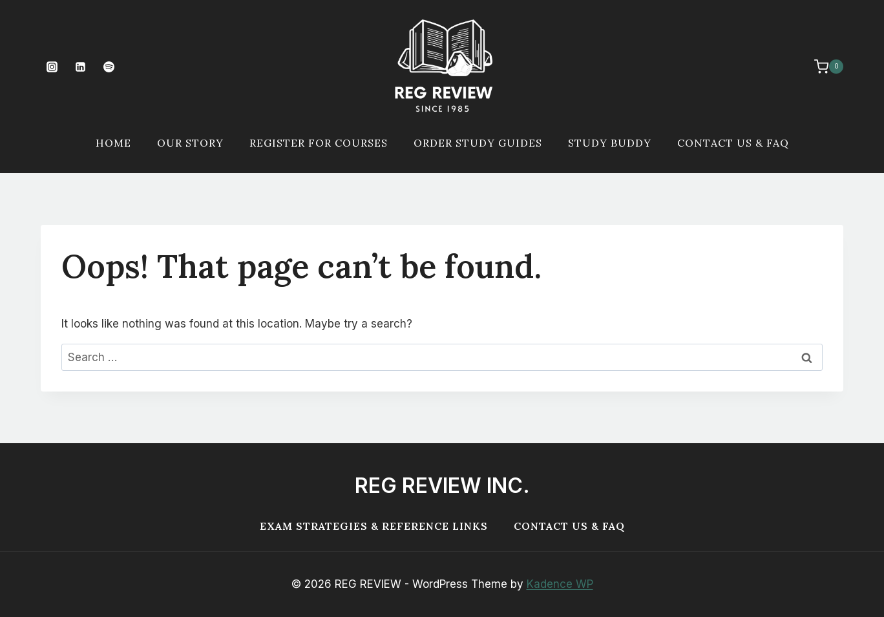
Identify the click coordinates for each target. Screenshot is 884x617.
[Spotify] (109, 67)
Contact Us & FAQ (733, 142)
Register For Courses (318, 142)
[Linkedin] (80, 67)
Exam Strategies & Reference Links (374, 525)
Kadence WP (560, 584)
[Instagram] (52, 67)
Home (113, 142)
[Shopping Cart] (822, 66)
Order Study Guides (478, 142)
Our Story (190, 142)
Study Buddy (609, 142)
